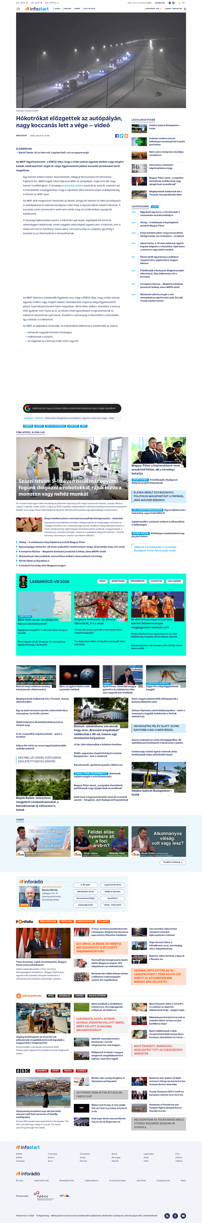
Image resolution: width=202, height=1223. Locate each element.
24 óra (58, 9)
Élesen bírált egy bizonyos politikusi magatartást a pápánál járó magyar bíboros (159, 496)
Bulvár (114, 1154)
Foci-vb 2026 (90, 9)
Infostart (21, 136)
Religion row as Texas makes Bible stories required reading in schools (159, 1124)
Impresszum (70, 1216)
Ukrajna (68, 9)
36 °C (182, 3)
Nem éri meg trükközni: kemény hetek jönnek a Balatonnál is (33, 688)
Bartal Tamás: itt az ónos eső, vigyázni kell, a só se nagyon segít (54, 152)
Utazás (79, 996)
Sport (55, 1071)
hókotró (73, 426)
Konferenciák (85, 921)
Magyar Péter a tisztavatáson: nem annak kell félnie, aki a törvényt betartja (156, 469)
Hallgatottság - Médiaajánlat (49, 1216)
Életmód (83, 1161)
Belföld (39, 418)
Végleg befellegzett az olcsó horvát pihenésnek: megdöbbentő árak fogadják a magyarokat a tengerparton (40, 1040)
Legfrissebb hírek (41, 1181)
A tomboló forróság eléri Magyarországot (42, 565)
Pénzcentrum (48, 921)
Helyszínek (174, 581)
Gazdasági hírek (163, 1181)
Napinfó (115, 1161)
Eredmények (138, 581)
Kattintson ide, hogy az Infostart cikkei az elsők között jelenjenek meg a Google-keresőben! (74, 408)
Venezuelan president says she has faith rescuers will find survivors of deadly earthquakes (38, 1114)
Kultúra (51, 1158)
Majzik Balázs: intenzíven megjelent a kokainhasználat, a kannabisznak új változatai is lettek (37, 804)
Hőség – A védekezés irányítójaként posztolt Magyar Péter (52, 542)
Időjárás (178, 1161)
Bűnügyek (116, 1158)
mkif (83, 426)
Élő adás (85, 885)
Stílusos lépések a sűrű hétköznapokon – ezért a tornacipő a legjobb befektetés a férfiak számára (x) (158, 713)
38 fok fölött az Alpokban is (34, 561)
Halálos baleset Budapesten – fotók (152, 793)
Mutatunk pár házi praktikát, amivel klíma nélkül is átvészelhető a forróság (60, 556)
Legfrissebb (149, 1154)
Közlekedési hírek (67, 1181)
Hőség (78, 9)
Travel (68, 1071)
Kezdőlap (28, 418)
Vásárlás (64, 996)
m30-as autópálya (55, 426)
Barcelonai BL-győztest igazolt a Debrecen (98, 765)
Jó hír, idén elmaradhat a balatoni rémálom (98, 744)
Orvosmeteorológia (117, 1181)
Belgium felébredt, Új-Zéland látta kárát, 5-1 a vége (94, 621)
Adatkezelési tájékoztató (89, 1216)
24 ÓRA (155, 207)
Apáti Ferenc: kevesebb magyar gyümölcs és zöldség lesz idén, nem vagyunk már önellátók (120, 689)
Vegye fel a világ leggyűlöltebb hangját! (162, 688)
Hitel (51, 996)
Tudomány (52, 1154)
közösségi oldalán (73, 185)
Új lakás (103, 921)
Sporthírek (141, 1181)
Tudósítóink (85, 1154)
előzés (39, 426)
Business (42, 1071)
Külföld (19, 1158)
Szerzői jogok (131, 1216)
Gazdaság (20, 1161)
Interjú (83, 1158)
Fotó (177, 1154)
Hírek (102, 581)
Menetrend (118, 581)
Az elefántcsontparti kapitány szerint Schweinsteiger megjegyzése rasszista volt (152, 623)
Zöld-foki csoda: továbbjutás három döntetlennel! (38, 622)
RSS (140, 1216)
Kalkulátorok (97, 996)
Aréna (183, 1181)
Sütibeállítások (150, 1216)
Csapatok (156, 581)
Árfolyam (66, 921)
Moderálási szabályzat (112, 1216)
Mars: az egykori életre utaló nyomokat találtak (74, 688)
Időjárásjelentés (91, 1181)
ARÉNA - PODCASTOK (173, 9)
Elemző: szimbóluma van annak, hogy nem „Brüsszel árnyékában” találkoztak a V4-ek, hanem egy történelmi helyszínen (97, 732)
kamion (28, 426)
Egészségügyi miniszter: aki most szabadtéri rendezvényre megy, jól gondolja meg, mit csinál (72, 547)
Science (81, 1071)
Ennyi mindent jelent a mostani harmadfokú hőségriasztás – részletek (83, 518)
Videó (146, 1161)
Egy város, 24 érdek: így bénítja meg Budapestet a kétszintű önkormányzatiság (98, 948)
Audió (146, 1158)
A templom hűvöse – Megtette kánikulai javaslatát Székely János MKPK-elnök (62, 551)
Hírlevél (178, 1158)
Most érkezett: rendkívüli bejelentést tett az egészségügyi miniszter (158, 1050)
